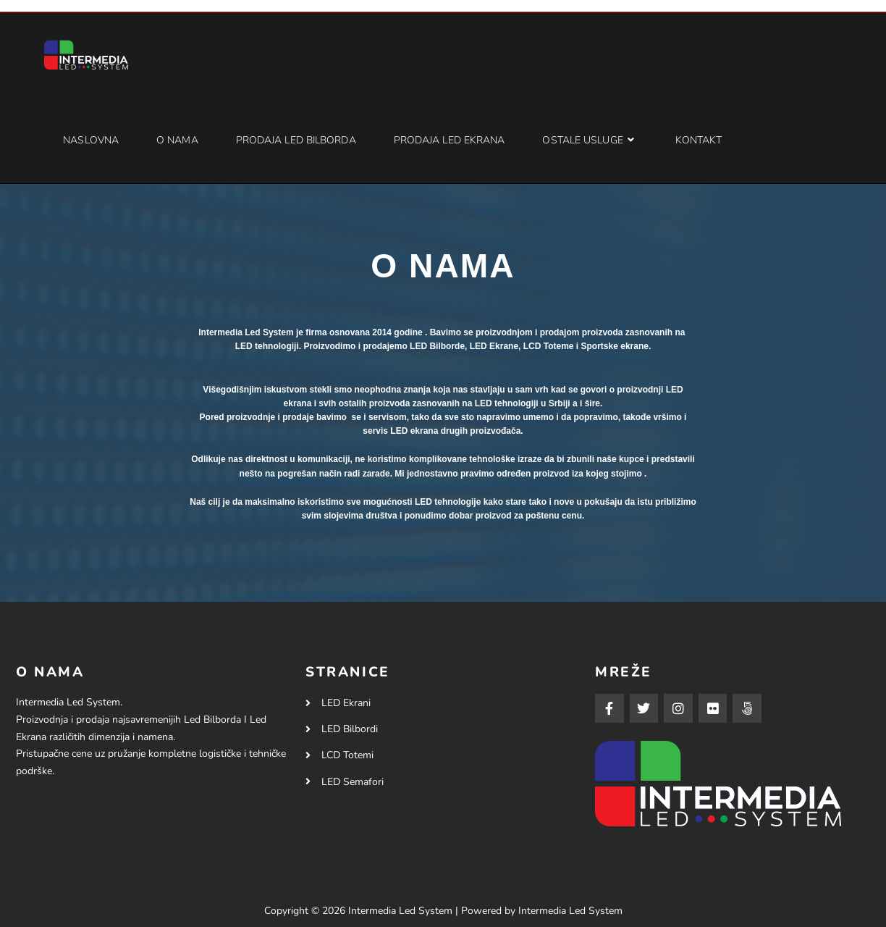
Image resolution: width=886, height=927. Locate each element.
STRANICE (347, 672)
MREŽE (623, 672)
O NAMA (50, 672)
